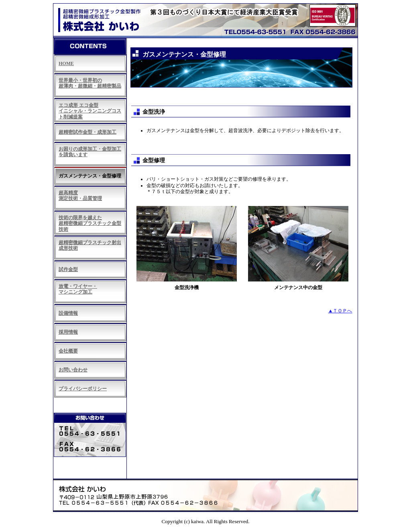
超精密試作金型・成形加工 (87, 132)
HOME (66, 63)
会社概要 (68, 351)
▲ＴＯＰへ (340, 311)
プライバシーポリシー (83, 388)
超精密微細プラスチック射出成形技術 (90, 245)
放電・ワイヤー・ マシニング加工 (78, 289)
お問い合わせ (73, 370)
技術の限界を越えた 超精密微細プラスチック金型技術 (90, 223)
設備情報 (68, 313)
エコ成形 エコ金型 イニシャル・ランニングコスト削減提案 (90, 111)
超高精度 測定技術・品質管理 (80, 195)
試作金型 (68, 269)
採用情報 (68, 332)
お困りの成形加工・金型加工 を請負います (90, 151)
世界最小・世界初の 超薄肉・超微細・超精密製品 (90, 83)
